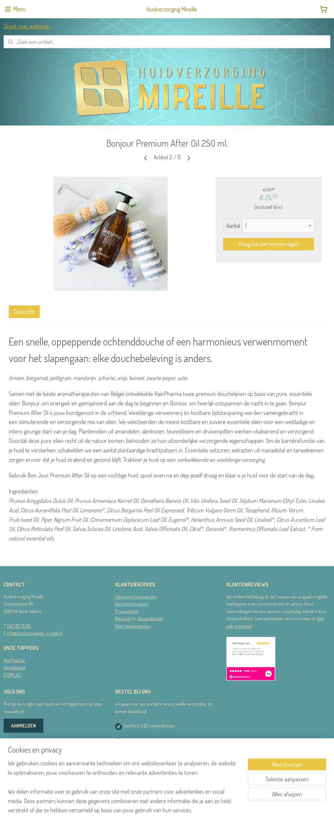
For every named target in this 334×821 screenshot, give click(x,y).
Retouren (123, 618)
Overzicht (24, 311)
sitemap (156, 809)
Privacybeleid (126, 611)
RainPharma (14, 660)
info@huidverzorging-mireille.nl (35, 633)
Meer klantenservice (132, 626)
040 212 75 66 (19, 626)
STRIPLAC (12, 675)
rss (166, 809)
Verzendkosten (150, 618)
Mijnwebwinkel (228, 809)
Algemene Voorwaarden (136, 596)
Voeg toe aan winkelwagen (268, 243)
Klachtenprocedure (131, 604)
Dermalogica (14, 667)
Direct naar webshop (27, 26)
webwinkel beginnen (184, 809)
